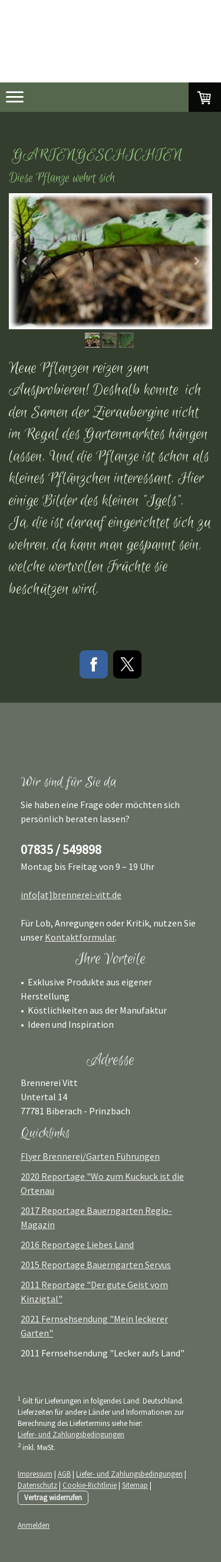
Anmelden (34, 1525)
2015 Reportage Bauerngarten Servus (96, 1264)
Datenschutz (37, 1485)
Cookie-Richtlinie (89, 1485)
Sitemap (135, 1485)
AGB (64, 1473)
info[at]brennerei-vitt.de (71, 895)
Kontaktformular (80, 937)
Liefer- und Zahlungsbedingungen (71, 1434)
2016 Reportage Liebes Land (77, 1244)
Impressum (35, 1473)
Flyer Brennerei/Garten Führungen (90, 1156)
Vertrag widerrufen (53, 1497)
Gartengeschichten (97, 155)
